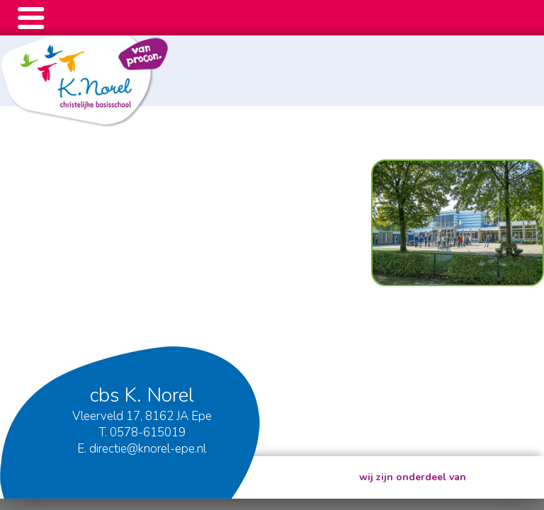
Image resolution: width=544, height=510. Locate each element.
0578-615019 (148, 432)
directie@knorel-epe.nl (147, 449)
